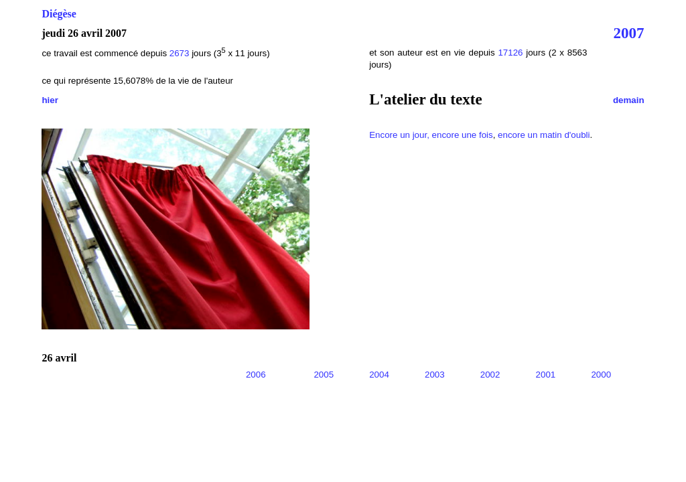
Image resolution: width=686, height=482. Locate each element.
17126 (510, 53)
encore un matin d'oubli (544, 135)
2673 (179, 53)
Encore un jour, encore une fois (431, 135)
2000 (601, 375)
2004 (379, 375)
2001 (546, 375)
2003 (435, 375)
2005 (324, 375)
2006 (256, 375)
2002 (490, 375)
